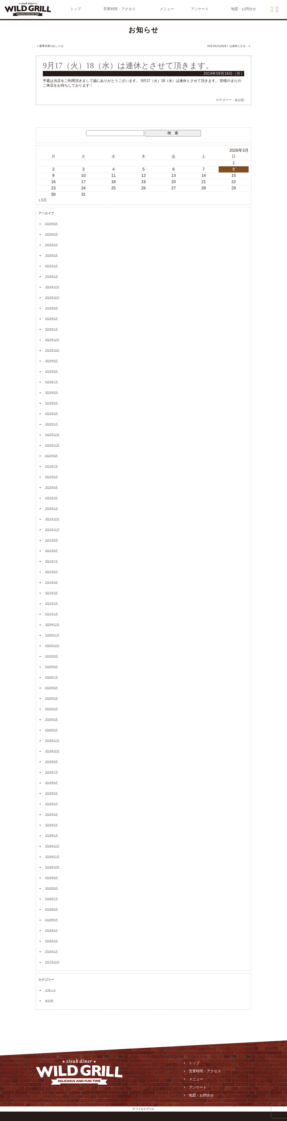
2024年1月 (51, 329)
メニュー (167, 9)
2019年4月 (51, 803)
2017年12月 (52, 962)
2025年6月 (51, 223)
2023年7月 (51, 382)
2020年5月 (51, 698)
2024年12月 (52, 287)
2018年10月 (52, 867)
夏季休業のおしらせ (51, 46)
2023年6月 (51, 392)
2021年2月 (51, 603)
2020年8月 (51, 666)
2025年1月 (51, 276)
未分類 (239, 99)
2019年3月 (51, 814)
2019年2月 (51, 825)
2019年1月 (51, 835)
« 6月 (42, 200)
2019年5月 (51, 793)
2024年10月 (52, 297)
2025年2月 (51, 266)
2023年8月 (51, 371)
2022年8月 (51, 455)
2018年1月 (51, 951)
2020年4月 (51, 709)
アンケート (200, 9)
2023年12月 (52, 339)
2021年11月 (52, 529)
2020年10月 (52, 645)
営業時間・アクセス (119, 9)
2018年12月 (52, 846)
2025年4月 (51, 244)
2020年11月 (52, 635)
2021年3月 (51, 593)
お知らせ (50, 990)
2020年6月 (51, 687)
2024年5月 (51, 318)
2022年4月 (51, 487)
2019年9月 (51, 761)
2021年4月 (51, 582)
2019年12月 (52, 740)
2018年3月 (51, 941)
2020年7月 (51, 677)
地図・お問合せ (243, 9)
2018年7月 (51, 898)
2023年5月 (51, 403)
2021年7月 (51, 561)
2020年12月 (52, 624)
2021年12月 (52, 519)
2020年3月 (51, 719)
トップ (75, 9)
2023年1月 (51, 424)
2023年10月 (52, 350)
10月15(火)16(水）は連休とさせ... (227, 46)
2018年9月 (51, 877)
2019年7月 (51, 772)
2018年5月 (51, 919)
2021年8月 (51, 550)
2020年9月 (51, 656)
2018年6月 (51, 909)
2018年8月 (51, 888)
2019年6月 (51, 782)
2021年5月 (51, 571)
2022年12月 (52, 434)
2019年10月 (52, 751)
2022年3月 (51, 498)
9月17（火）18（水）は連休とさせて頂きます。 (128, 65)
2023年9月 (51, 360)
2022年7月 (51, 466)
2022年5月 (51, 476)
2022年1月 (51, 508)
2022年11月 (52, 445)
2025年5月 (51, 234)
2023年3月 (51, 413)
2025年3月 (51, 255)
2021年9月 (51, 540)
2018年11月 (52, 856)
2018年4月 (51, 930)
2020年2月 (51, 730)
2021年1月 (51, 614)
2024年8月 (51, 308)
